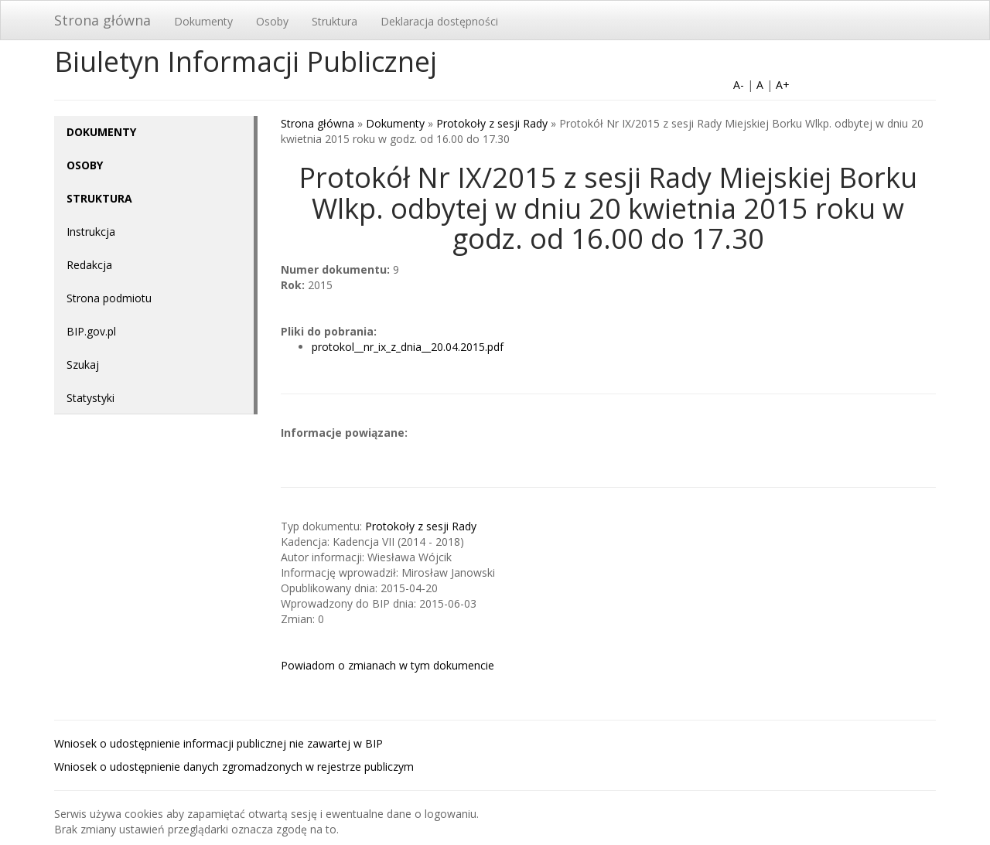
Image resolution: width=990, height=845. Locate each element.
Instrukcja (91, 231)
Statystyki (90, 397)
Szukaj (83, 364)
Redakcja (89, 264)
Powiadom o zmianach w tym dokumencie (387, 665)
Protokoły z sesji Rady (492, 123)
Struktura (334, 21)
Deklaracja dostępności (439, 21)
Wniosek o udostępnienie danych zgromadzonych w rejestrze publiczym (234, 766)
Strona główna (102, 20)
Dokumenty (203, 21)
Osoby (272, 21)
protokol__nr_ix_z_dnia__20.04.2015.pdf (408, 346)
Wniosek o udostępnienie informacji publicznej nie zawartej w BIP (218, 743)
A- (738, 84)
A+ (783, 84)
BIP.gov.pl (91, 331)
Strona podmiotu (109, 298)
